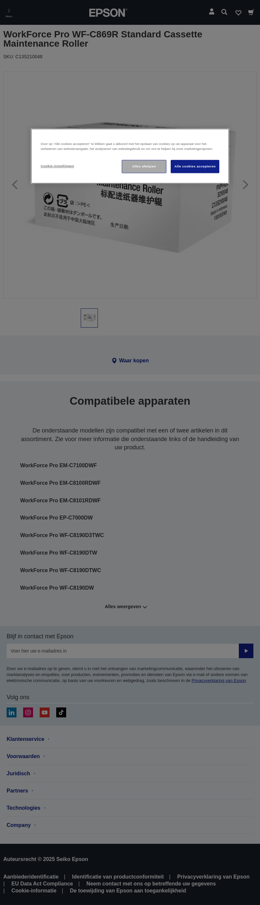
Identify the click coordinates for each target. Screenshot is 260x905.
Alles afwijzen (144, 166)
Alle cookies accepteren (195, 166)
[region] (130, 156)
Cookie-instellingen (57, 166)
